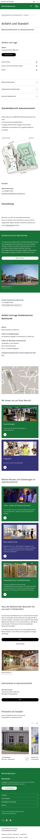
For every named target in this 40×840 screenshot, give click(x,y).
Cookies (26, 837)
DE (34, 1)
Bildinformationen (7, 286)
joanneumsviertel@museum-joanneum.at (13, 193)
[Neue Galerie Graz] (5, 556)
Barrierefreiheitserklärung (8, 837)
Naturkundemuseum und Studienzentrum (12, 15)
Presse (21, 837)
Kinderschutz (23, 834)
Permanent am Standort (12, 712)
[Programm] (5, 467)
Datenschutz (16, 834)
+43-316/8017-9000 (7, 302)
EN (37, 1)
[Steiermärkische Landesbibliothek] (5, 594)
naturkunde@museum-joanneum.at (12, 305)
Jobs (17, 837)
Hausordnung (9, 225)
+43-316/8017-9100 (7, 191)
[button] (31, 6)
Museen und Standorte (7, 1)
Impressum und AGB (7, 834)
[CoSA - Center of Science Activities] (5, 517)
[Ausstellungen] (5, 434)
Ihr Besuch (26, 15)
